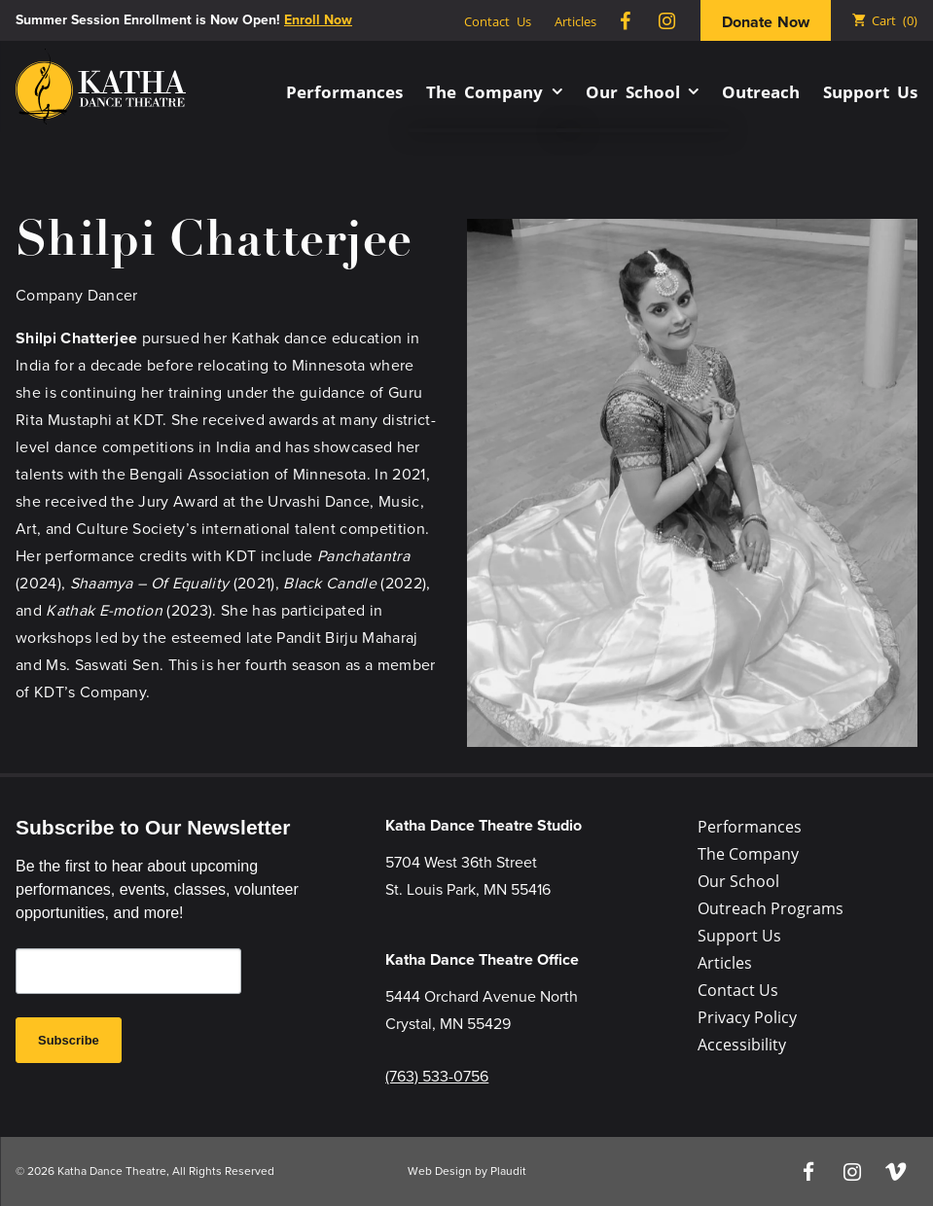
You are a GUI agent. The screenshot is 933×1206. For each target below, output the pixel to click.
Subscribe (68, 1040)
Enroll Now (318, 20)
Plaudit (508, 1171)
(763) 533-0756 (436, 1076)
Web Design (440, 1171)
